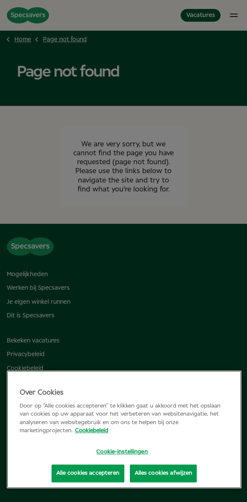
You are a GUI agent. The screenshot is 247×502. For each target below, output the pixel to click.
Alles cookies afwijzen (163, 473)
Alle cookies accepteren (88, 473)
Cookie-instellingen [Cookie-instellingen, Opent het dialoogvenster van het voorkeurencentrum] (121, 452)
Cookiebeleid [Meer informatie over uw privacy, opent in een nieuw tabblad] (91, 431)
